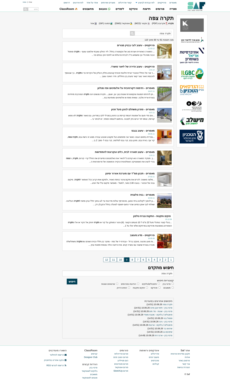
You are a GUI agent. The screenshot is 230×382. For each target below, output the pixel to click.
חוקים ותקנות (139, 288)
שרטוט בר (168, 328)
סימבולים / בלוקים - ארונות (160, 325)
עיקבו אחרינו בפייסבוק (55, 360)
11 (113, 259)
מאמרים (173, 2)
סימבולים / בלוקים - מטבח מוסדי (158, 315)
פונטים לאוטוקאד (89, 378)
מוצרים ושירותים (108, 2)
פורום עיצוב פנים (120, 357)
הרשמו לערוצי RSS (56, 365)
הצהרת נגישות (183, 367)
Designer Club (90, 357)
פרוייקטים (162, 2)
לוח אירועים (78, 2)
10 (120, 259)
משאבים (167, 288)
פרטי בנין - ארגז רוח (163, 335)
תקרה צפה (167, 304)
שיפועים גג (167, 332)
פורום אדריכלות (121, 354)
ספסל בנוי (168, 318)
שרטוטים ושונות (108, 284)
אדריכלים (155, 354)
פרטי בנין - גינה (165, 321)
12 (106, 259)
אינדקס (154, 288)
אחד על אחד (92, 2)
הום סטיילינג (122, 360)
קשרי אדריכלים (125, 2)
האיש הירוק (122, 288)
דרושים (67, 2)
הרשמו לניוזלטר (58, 354)
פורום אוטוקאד (121, 367)
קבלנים (156, 364)
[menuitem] (171, 2)
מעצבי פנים (154, 357)
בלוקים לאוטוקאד (89, 371)
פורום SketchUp (121, 371)
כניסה (24, 2)
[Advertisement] (38, 59)
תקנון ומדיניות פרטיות (180, 354)
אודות (187, 357)
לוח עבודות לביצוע (146, 2)
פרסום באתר (184, 360)
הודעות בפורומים (128, 284)
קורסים (94, 354)
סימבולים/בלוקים (149, 284)
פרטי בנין (167, 284)
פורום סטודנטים (121, 364)
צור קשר (186, 364)
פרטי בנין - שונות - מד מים (160, 311)
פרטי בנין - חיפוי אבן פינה (161, 308)
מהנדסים (155, 360)
